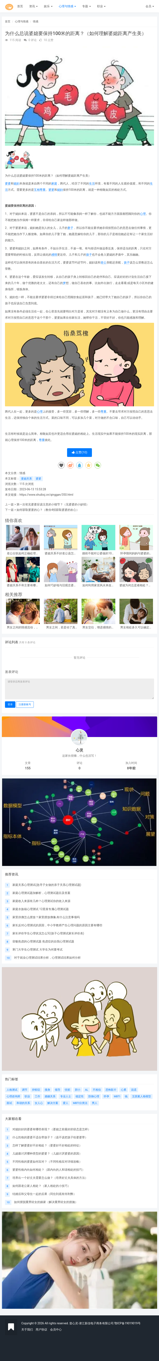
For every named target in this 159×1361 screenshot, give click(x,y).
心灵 (79, 750)
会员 (150, 6)
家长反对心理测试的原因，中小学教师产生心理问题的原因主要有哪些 (57, 925)
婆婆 (8, 183)
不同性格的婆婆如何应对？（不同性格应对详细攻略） (47, 1161)
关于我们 (27, 1329)
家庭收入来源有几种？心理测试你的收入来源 (41, 901)
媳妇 (16, 183)
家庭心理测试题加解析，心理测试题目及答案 (41, 893)
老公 (103, 262)
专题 (86, 6)
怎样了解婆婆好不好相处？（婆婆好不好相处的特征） (47, 1145)
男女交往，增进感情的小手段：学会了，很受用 (98, 627)
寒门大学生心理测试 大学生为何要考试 (37, 949)
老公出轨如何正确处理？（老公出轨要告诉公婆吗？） (23, 553)
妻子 (70, 227)
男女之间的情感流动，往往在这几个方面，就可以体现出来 (23, 627)
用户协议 (41, 1329)
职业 (101, 6)
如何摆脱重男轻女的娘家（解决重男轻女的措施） (46, 1202)
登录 (10, 704)
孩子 (89, 254)
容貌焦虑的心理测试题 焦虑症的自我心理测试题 (43, 941)
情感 (35, 21)
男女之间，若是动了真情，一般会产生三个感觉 (61, 627)
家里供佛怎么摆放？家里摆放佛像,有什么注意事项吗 (46, 917)
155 (27, 768)
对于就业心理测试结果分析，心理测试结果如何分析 (47, 957)
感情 (54, 254)
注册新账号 (25, 704)
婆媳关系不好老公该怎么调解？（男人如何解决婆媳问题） (61, 553)
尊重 (103, 411)
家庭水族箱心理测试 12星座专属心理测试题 (40, 909)
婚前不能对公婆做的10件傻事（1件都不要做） (98, 553)
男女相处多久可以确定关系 (136, 627)
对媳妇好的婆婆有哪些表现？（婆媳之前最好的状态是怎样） (51, 1129)
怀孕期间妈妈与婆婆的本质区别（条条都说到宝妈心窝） (136, 553)
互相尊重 (40, 189)
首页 (20, 6)
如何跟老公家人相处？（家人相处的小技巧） (41, 1185)
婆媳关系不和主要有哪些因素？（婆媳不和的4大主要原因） (23, 585)
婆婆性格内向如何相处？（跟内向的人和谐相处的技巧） (48, 1169)
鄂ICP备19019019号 (127, 1323)
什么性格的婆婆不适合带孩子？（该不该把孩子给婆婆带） (50, 1137)
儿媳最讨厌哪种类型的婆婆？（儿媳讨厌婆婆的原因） (47, 1153)
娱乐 (48, 6)
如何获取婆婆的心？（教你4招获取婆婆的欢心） (48, 509)
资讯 (33, 6)
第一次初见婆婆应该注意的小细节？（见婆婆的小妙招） (53, 504)
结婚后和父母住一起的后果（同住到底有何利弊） (44, 1194)
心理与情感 (67, 6)
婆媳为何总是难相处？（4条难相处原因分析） (136, 585)
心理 (143, 213)
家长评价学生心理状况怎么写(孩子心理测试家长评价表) (48, 933)
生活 (92, 183)
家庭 (54, 183)
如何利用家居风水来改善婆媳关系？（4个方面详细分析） (98, 585)
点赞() (79, 452)
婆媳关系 (26, 478)
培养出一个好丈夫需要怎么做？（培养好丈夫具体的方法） (50, 1177)
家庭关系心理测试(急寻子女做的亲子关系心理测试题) (46, 884)
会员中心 (56, 1329)
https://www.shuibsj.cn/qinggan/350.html (46, 494)
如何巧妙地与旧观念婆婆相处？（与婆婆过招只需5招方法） (60, 585)
